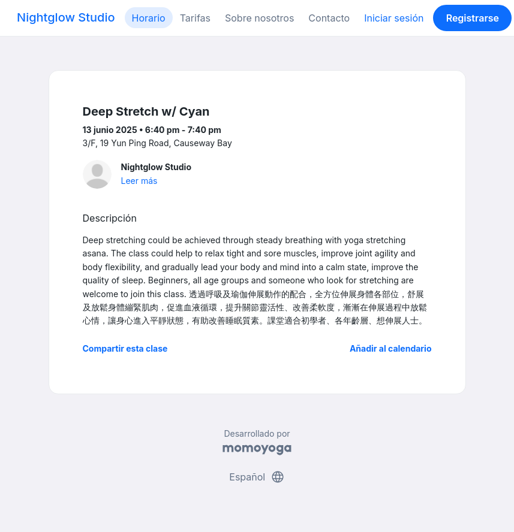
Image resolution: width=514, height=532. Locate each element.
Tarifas (195, 18)
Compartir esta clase (125, 348)
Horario (149, 18)
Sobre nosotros (259, 18)
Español (256, 477)
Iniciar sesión (393, 18)
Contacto (329, 18)
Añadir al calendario (391, 348)
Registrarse (472, 18)
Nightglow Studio (66, 17)
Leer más (139, 181)
